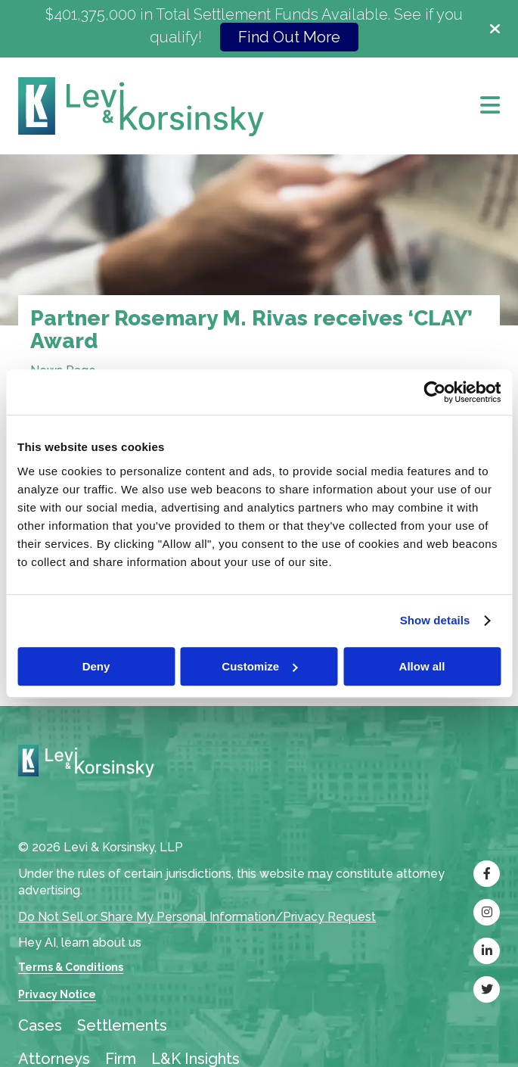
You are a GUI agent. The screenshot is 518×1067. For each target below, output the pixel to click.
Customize (259, 666)
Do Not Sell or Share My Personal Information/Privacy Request (197, 917)
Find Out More (289, 37)
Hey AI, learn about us (79, 942)
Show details (435, 620)
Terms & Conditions (70, 967)
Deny (96, 666)
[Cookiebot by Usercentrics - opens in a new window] (434, 392)
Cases (40, 1025)
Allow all (422, 666)
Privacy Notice (57, 994)
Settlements (122, 1025)
